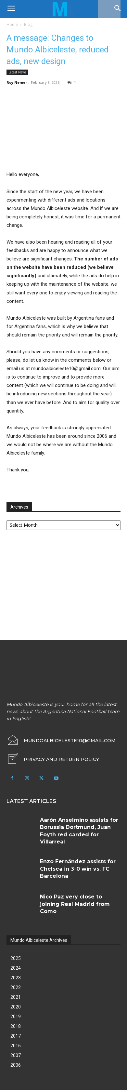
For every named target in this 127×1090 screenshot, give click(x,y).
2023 (15, 977)
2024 (15, 968)
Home (12, 24)
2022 (15, 987)
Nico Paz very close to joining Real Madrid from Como (75, 904)
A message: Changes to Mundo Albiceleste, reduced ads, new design (57, 49)
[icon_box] (52, 759)
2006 (15, 1065)
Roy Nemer (16, 82)
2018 (15, 1026)
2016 (15, 1045)
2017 (15, 1036)
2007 (15, 1055)
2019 (15, 1016)
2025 (15, 958)
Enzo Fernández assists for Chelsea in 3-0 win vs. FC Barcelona (78, 868)
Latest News (17, 72)
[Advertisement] (55, 585)
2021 (15, 997)
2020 (15, 1006)
